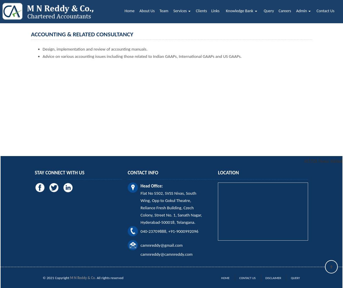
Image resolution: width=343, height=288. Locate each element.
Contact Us (326, 10)
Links (215, 10)
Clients (201, 10)
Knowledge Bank (241, 10)
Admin (303, 10)
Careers (284, 10)
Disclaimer (269, 278)
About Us (147, 10)
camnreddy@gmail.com (162, 245)
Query (269, 10)
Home (129, 10)
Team (163, 10)
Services (182, 10)
